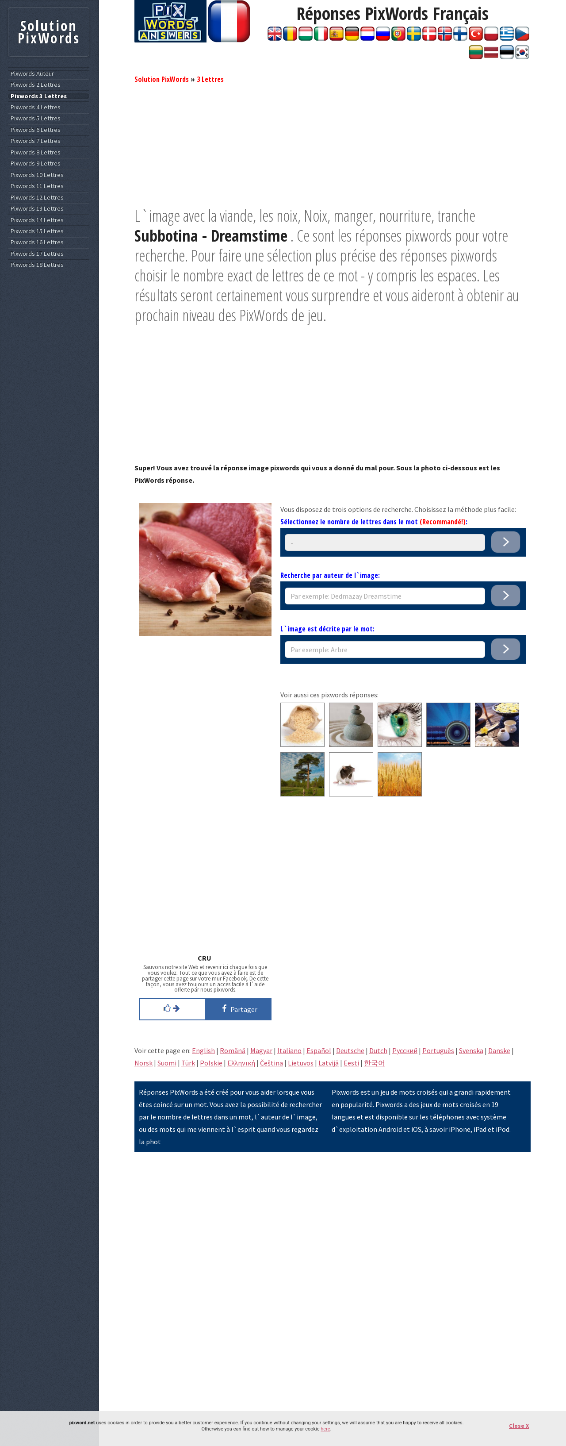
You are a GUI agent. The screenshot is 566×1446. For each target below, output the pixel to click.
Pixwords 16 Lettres (37, 242)
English (203, 1050)
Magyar (261, 1050)
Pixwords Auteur (32, 74)
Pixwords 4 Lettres (36, 107)
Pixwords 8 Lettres (36, 152)
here (325, 1429)
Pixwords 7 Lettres (36, 141)
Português (438, 1050)
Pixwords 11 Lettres (37, 186)
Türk (188, 1062)
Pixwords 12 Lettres (37, 197)
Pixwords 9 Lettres (36, 163)
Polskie (211, 1062)
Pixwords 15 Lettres (37, 231)
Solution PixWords (161, 79)
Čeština (271, 1062)
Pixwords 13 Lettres (37, 209)
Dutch (378, 1050)
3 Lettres (210, 79)
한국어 (374, 1062)
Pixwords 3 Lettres (39, 96)
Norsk (143, 1062)
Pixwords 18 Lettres (37, 265)
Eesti (351, 1062)
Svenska (471, 1050)
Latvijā (328, 1062)
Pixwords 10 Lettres (37, 175)
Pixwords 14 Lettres (37, 220)
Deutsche (350, 1050)
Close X (519, 1426)
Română (232, 1050)
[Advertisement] (332, 144)
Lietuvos (301, 1062)
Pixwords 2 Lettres (36, 85)
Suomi (166, 1062)
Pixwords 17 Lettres (37, 254)
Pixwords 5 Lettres (36, 118)
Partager (238, 1008)
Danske (499, 1050)
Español (318, 1050)
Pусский (404, 1050)
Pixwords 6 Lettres (36, 130)
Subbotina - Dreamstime (210, 235)
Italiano (289, 1050)
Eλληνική (241, 1062)
